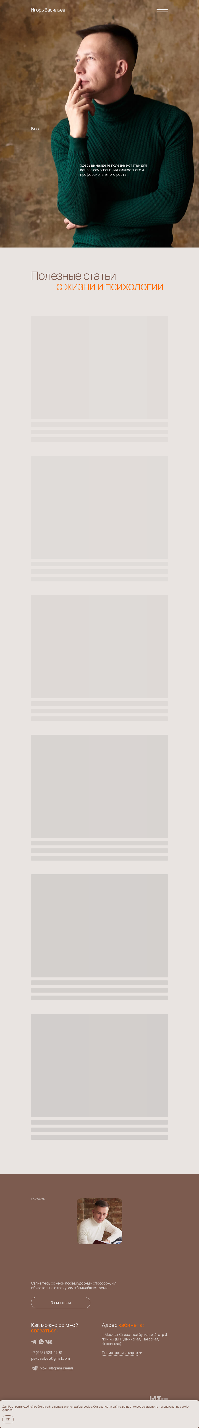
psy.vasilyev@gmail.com (50, 1358)
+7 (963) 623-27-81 (46, 1352)
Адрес (123, 1325)
